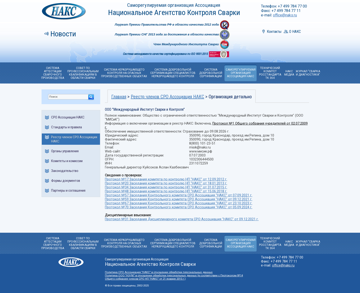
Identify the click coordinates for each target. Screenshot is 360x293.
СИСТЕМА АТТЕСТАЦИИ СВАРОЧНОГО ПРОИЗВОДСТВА (52, 73)
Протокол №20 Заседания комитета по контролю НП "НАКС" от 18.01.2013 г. (166, 183)
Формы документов (65, 181)
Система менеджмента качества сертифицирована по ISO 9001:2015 (165, 54)
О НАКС (295, 31)
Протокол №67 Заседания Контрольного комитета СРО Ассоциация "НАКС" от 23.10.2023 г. (178, 203)
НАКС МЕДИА (289, 73)
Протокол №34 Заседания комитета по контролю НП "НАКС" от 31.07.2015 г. (166, 187)
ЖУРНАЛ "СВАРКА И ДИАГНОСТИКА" (308, 73)
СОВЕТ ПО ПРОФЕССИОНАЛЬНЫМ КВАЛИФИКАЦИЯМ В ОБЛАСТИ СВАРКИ (83, 73)
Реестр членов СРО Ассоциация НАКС (74, 139)
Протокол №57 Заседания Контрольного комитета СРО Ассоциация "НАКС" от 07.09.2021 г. (178, 195)
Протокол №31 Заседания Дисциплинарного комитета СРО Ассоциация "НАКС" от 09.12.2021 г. (182, 219)
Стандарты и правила (66, 127)
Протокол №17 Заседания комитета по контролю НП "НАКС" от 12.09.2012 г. (166, 179)
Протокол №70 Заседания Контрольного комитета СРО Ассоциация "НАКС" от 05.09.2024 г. (178, 207)
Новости (63, 33)
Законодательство (64, 171)
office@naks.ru (285, 15)
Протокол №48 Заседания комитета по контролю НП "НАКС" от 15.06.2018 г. (166, 191)
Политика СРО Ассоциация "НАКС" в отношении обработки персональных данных (159, 272)
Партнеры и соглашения (68, 190)
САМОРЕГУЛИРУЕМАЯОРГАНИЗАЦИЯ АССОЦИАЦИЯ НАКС (241, 73)
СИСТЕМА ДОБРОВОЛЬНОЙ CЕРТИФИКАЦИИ (210, 73)
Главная (118, 96)
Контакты (274, 31)
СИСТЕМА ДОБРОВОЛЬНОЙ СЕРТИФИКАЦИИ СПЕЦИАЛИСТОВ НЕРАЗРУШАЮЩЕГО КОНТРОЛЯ (172, 73)
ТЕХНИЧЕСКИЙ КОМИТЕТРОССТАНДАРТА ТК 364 (270, 73)
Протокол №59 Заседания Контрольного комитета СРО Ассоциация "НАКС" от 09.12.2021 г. (178, 199)
